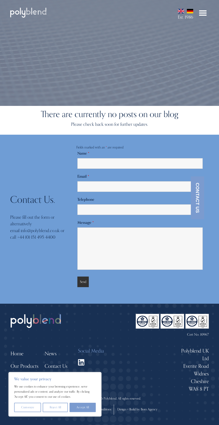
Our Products (24, 366)
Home (17, 354)
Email (83, 176)
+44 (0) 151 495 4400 (36, 237)
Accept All (83, 407)
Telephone (85, 199)
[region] (54, 394)
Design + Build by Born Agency (137, 409)
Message (85, 222)
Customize (27, 407)
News (51, 354)
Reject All (55, 407)
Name (83, 153)
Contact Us (197, 198)
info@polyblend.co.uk (40, 230)
